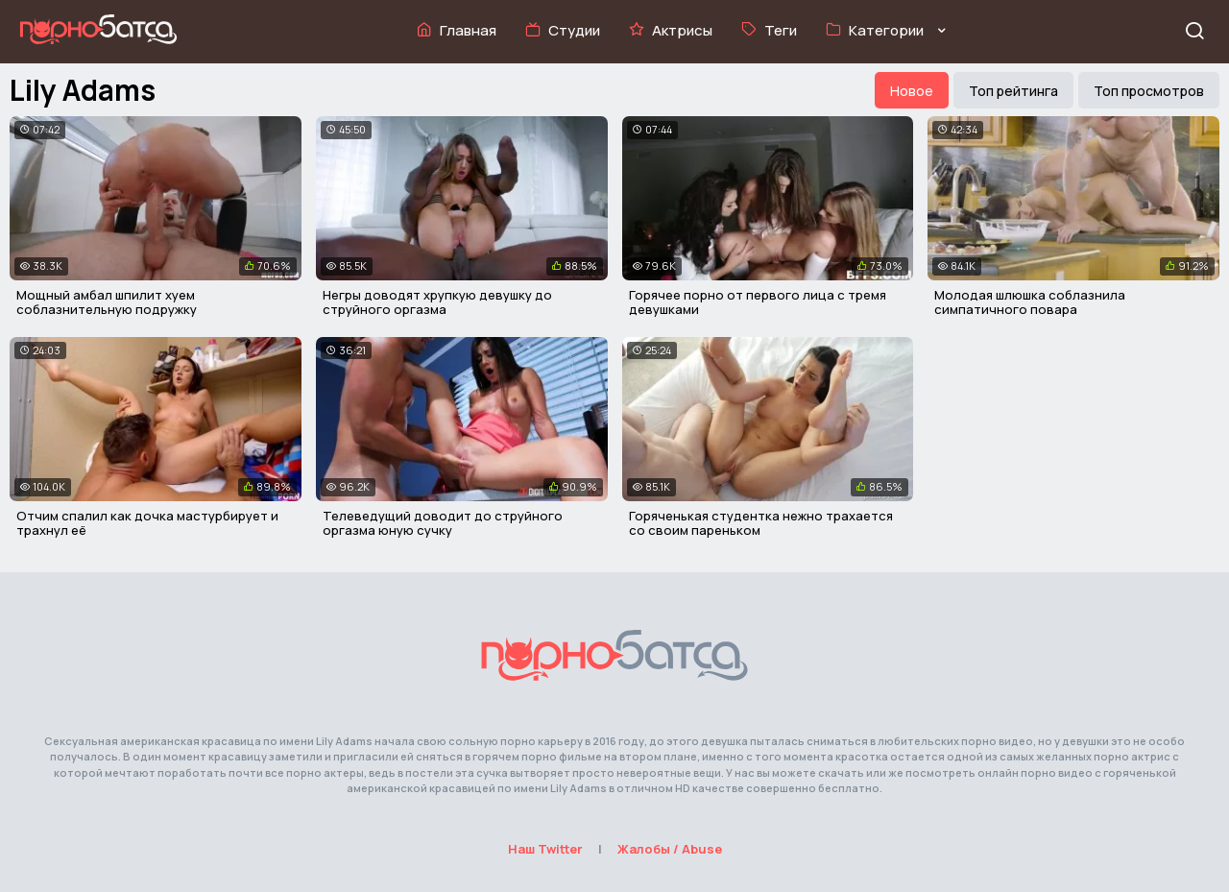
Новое (911, 91)
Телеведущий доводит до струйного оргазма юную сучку (443, 523)
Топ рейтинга (1013, 91)
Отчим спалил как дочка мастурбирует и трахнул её (147, 523)
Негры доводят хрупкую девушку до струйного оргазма (437, 302)
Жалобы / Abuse (669, 848)
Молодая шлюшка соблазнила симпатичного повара (1029, 302)
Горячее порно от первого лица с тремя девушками (757, 302)
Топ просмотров (1149, 91)
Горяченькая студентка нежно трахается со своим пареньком (761, 523)
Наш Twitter (545, 848)
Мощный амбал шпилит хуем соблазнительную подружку (106, 302)
